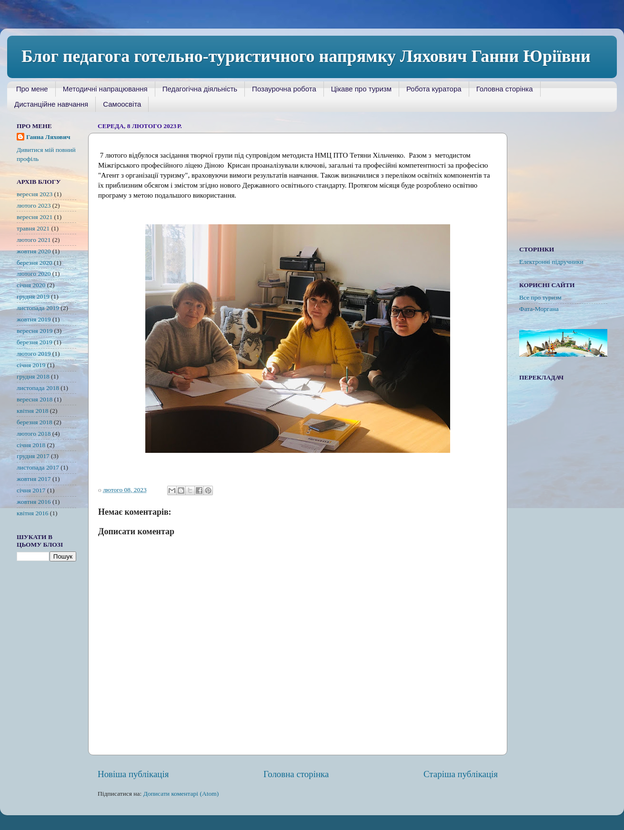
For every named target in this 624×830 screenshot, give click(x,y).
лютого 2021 (33, 239)
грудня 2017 (33, 456)
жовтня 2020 (34, 251)
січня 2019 (31, 365)
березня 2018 (34, 422)
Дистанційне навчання (51, 104)
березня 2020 (34, 262)
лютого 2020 (33, 273)
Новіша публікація (133, 774)
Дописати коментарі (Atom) (181, 793)
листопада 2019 (38, 307)
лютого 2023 (33, 205)
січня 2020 (31, 285)
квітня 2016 (32, 513)
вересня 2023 (34, 194)
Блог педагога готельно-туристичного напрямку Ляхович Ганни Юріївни (306, 56)
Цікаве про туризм (361, 89)
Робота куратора (434, 89)
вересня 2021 (34, 216)
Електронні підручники (551, 261)
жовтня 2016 (34, 501)
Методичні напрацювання (105, 89)
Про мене (32, 89)
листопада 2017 (38, 467)
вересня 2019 (34, 330)
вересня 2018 (34, 399)
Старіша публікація (460, 774)
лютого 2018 (33, 433)
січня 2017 (31, 490)
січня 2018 (31, 445)
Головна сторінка (504, 89)
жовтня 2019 (34, 319)
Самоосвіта (122, 104)
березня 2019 (34, 342)
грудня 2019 (33, 296)
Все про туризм (540, 297)
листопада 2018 (38, 387)
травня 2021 (33, 228)
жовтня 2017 (34, 478)
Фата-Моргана (539, 308)
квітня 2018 (32, 410)
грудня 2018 (33, 376)
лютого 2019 (33, 353)
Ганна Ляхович (48, 136)
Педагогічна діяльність (199, 89)
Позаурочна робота (284, 89)
